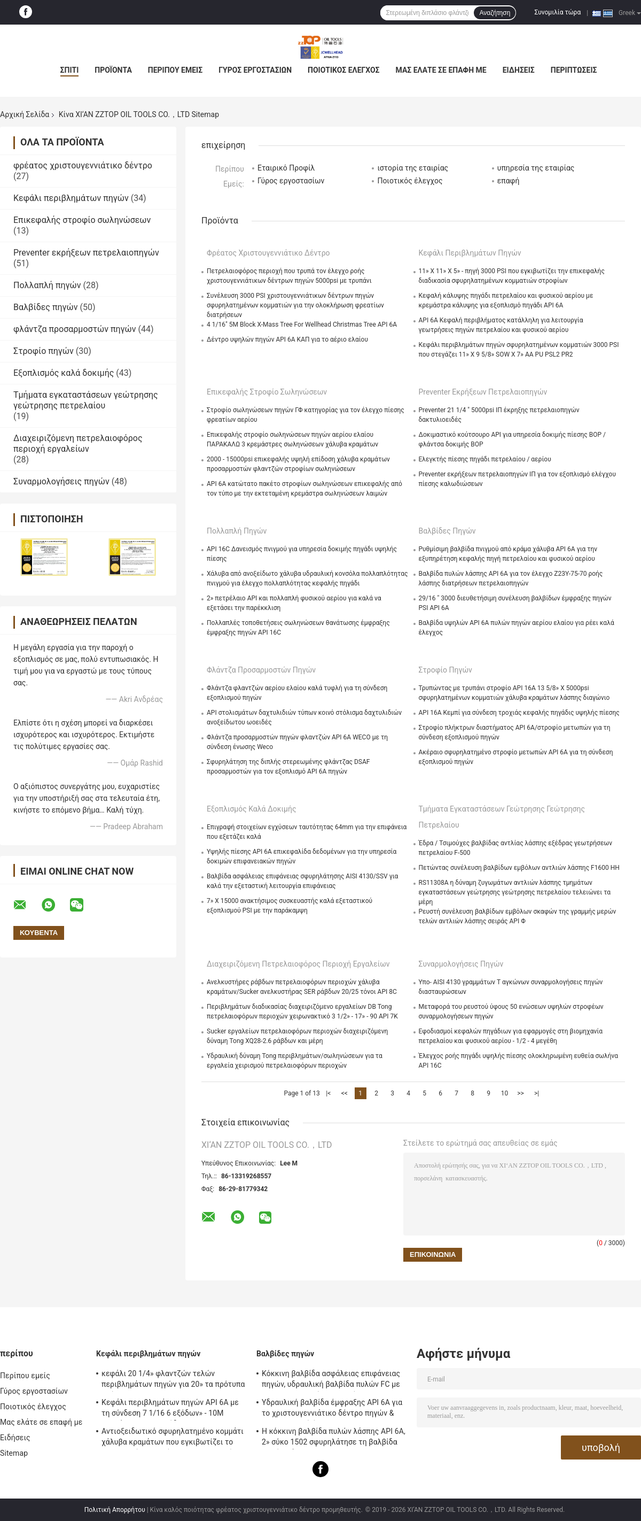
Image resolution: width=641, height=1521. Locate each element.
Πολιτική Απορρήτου (114, 1510)
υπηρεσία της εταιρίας (536, 168)
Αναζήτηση (494, 13)
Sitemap (14, 1453)
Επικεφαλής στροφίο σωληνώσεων (82, 220)
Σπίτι (69, 70)
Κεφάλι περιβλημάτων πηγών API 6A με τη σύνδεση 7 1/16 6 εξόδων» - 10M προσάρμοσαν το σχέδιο (170, 1409)
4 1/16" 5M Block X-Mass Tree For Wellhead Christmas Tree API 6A (302, 324)
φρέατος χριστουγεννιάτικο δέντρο (82, 165)
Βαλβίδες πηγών (45, 307)
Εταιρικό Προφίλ (286, 168)
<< (344, 1093)
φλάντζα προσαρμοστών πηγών (74, 329)
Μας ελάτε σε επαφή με (441, 70)
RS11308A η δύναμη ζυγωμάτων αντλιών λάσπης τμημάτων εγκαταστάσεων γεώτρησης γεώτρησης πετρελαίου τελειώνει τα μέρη (515, 892)
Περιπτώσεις (574, 70)
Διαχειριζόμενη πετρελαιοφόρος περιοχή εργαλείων (78, 443)
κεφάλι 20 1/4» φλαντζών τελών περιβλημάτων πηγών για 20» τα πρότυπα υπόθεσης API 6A (173, 1380)
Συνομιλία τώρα (557, 12)
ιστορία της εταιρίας (412, 168)
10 (505, 1093)
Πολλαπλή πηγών (47, 285)
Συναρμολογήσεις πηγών (61, 481)
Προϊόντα (113, 70)
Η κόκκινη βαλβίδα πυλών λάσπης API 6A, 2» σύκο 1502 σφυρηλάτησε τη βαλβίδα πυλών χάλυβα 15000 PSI (333, 1438)
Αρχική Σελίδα (24, 114)
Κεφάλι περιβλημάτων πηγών (71, 198)
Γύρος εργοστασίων (255, 70)
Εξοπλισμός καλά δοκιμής (63, 373)
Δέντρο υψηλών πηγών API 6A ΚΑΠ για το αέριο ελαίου (287, 339)
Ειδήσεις (519, 70)
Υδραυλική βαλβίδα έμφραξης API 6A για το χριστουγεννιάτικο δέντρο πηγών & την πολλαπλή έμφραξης (332, 1409)
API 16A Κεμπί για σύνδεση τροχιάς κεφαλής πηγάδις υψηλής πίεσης (519, 712)
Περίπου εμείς (175, 70)
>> (520, 1093)
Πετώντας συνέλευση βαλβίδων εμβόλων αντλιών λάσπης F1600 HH (519, 867)
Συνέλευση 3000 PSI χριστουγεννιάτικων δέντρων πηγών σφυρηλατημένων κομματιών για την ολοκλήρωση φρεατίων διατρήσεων (295, 305)
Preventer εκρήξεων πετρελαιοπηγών (86, 253)
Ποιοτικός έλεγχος (344, 70)
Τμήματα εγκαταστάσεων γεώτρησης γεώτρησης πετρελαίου (85, 400)
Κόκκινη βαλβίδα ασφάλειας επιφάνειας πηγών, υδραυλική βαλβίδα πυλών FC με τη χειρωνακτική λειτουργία (331, 1380)
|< (328, 1093)
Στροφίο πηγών (43, 351)
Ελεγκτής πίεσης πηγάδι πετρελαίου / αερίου (485, 459)
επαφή (508, 180)
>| (536, 1093)
